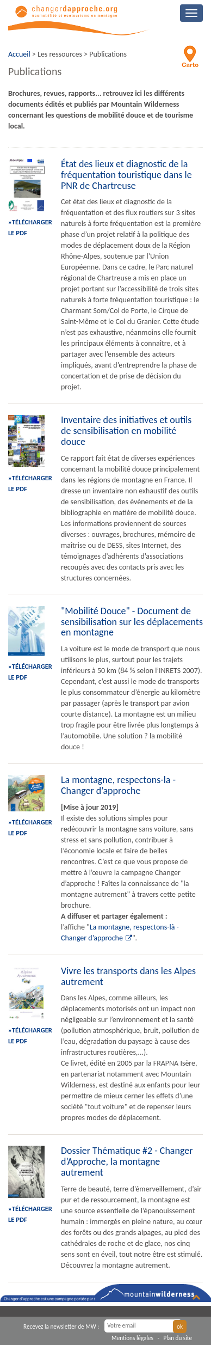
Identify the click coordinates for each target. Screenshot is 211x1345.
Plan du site (177, 1338)
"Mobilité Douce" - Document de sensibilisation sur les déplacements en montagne (132, 622)
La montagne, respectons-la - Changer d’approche (118, 785)
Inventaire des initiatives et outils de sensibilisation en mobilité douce (126, 431)
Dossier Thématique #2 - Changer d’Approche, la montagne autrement (127, 1161)
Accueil (19, 54)
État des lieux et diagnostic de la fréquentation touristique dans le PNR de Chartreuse (126, 175)
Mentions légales (132, 1338)
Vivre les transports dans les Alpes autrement (128, 976)
